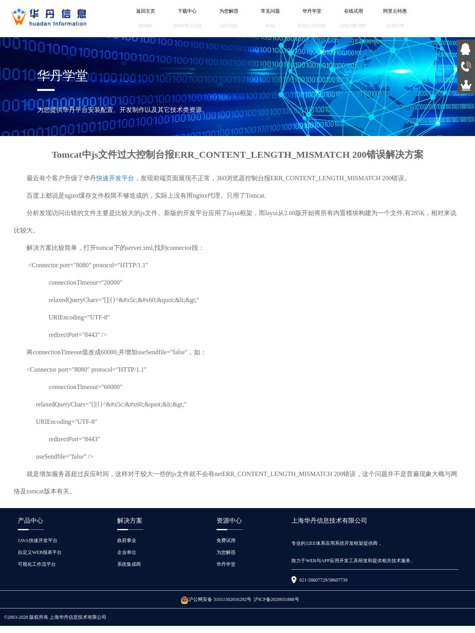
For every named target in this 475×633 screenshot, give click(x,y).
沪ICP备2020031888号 (276, 599)
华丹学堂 (311, 18)
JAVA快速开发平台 (37, 540)
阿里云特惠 (395, 18)
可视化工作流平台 (37, 564)
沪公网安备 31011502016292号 (215, 599)
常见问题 (270, 18)
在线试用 (353, 18)
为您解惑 (228, 18)
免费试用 (226, 540)
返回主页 (145, 18)
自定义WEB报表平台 (40, 552)
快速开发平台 (115, 178)
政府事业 (126, 540)
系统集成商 (129, 564)
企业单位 (126, 552)
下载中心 (187, 18)
